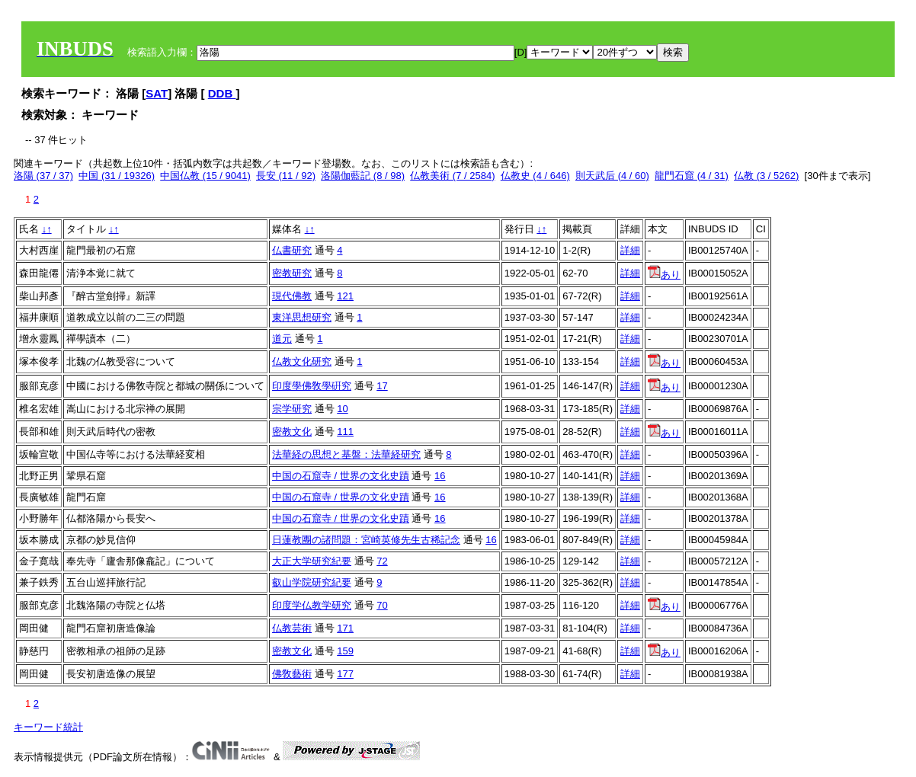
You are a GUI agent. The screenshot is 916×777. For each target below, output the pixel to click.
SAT (157, 93)
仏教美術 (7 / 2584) (452, 175)
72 (381, 561)
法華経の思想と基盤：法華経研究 (346, 454)
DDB (222, 93)
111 (345, 431)
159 (345, 651)
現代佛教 (292, 296)
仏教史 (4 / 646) (535, 175)
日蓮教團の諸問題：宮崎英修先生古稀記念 (366, 539)
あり (664, 274)
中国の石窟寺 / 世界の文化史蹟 (340, 475)
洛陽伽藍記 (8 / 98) (363, 175)
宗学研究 (292, 408)
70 (381, 605)
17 (381, 386)
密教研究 (292, 273)
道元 (282, 338)
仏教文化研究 (301, 361)
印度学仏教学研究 (311, 605)
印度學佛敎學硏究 (311, 386)
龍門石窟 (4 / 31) (692, 175)
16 (439, 475)
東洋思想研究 (301, 317)
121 (345, 296)
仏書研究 (292, 250)
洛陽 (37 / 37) (43, 175)
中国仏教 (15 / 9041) (205, 175)
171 (345, 628)
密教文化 (292, 431)
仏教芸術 (292, 628)
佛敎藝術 (292, 673)
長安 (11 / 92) (285, 175)
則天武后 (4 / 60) (612, 175)
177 (345, 673)
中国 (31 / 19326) (116, 175)
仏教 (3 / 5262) (766, 175)
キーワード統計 (48, 727)
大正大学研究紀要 (311, 561)
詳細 (630, 250)
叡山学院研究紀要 (311, 582)
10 (342, 408)
